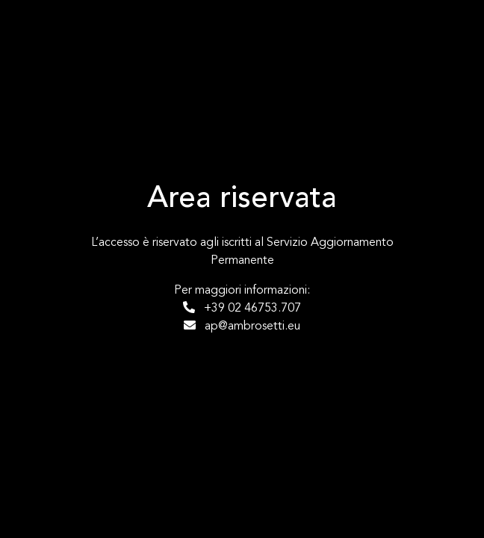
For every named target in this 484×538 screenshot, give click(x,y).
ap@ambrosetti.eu (242, 325)
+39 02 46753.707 (242, 307)
